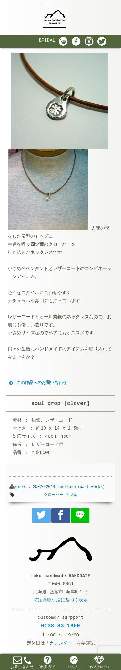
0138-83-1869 (60, 626)
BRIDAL (47, 40)
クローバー (53, 495)
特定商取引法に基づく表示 (61, 600)
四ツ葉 (71, 495)
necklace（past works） (81, 487)
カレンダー (60, 643)
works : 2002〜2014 (35, 487)
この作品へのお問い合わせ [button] (37, 383)
